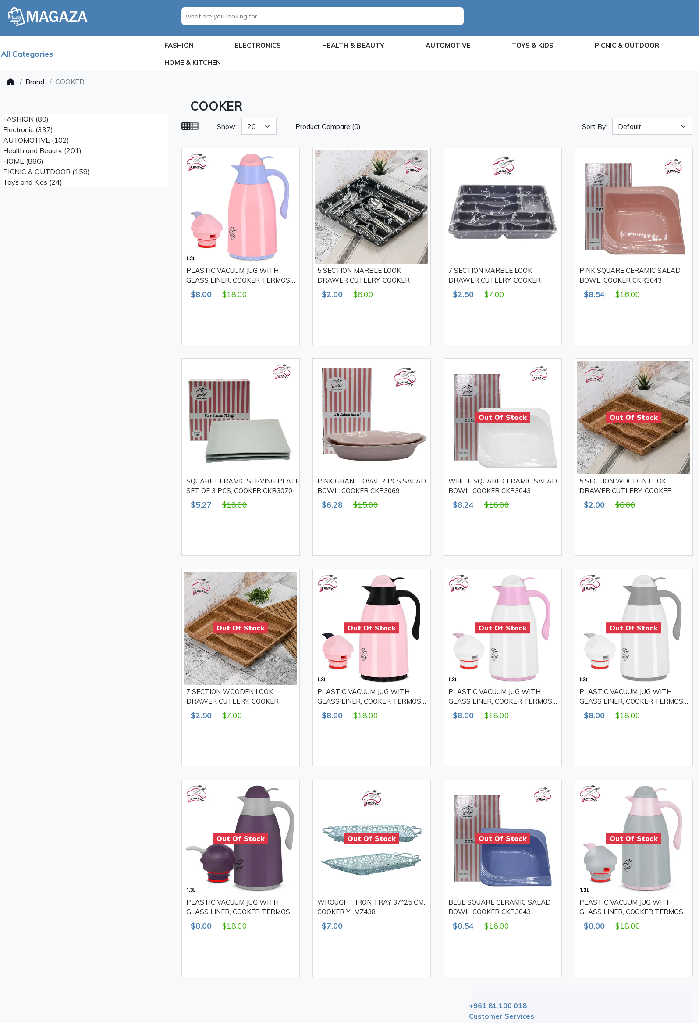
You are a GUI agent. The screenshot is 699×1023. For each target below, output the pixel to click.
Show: (227, 126)
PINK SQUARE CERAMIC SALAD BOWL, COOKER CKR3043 (630, 275)
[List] (194, 126)
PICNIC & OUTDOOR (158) (46, 171)
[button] (179, 45)
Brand (34, 81)
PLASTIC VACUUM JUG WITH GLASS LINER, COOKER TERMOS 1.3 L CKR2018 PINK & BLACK (369, 697)
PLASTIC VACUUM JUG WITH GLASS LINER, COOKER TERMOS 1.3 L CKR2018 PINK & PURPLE (238, 276)
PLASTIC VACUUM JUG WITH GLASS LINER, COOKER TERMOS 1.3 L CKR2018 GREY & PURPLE (238, 907)
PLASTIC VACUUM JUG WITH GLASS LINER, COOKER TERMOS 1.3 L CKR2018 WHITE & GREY (631, 697)
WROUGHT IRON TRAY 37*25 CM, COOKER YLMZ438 (371, 907)
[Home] (10, 81)
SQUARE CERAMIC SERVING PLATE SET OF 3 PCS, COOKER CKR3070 (242, 486)
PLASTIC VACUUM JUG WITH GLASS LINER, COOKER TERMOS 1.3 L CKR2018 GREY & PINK (631, 907)
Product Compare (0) (328, 126)
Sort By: (594, 126)
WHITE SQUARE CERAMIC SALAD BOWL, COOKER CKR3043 (502, 486)
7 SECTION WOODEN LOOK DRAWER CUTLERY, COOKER (232, 696)
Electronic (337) (28, 129)
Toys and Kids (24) (32, 182)
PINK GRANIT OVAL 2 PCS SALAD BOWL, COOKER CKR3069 (371, 486)
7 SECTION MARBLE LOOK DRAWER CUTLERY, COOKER (494, 275)
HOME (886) (23, 161)
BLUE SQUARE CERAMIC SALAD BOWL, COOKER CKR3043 (499, 907)
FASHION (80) (26, 118)
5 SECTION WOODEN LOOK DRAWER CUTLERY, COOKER (625, 486)
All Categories (27, 54)
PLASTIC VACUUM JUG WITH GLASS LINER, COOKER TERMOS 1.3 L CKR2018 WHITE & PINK (500, 697)
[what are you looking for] (325, 16)
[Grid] (185, 126)
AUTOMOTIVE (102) (36, 140)
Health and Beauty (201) (42, 150)
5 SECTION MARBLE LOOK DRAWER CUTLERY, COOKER (363, 275)
